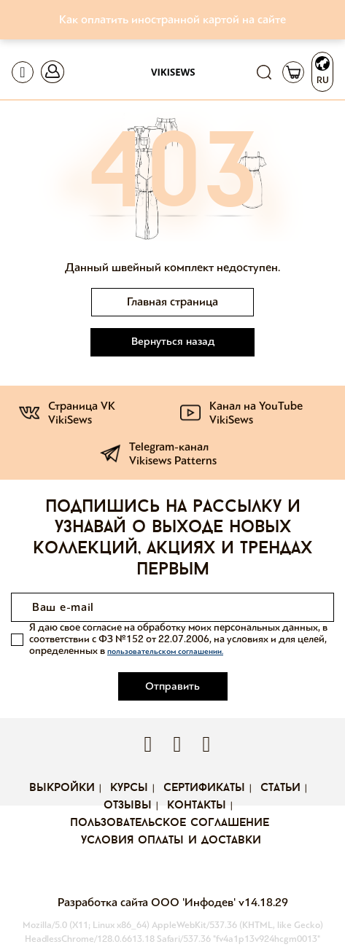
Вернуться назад (172, 341)
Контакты (196, 805)
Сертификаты (204, 788)
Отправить (172, 686)
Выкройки (62, 788)
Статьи (280, 788)
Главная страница (172, 301)
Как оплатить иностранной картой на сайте (172, 19)
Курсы (129, 788)
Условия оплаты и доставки (171, 840)
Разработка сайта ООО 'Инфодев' (148, 902)
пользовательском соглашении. (165, 651)
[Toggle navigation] (23, 72)
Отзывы (128, 805)
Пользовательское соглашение (169, 823)
